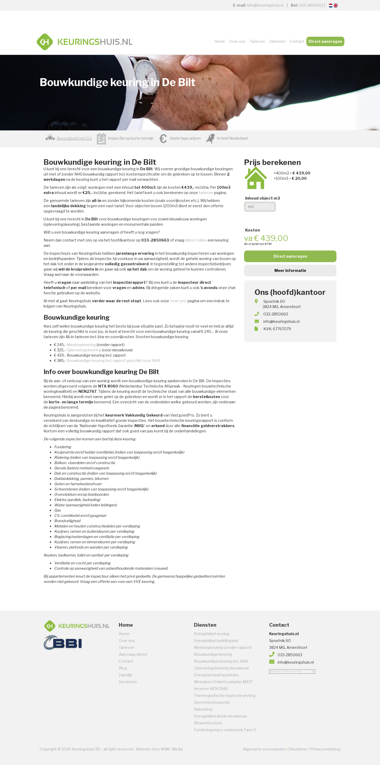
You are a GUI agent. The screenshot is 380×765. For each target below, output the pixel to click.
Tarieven (257, 41)
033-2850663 (311, 5)
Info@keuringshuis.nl (265, 5)
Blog (123, 668)
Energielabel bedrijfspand (216, 640)
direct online (196, 240)
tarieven (206, 192)
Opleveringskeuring (83, 350)
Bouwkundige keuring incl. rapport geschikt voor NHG (113, 360)
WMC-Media (172, 749)
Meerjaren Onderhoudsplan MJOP (223, 681)
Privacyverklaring (325, 749)
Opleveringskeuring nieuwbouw (221, 668)
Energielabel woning (211, 633)
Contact (297, 41)
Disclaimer (297, 749)
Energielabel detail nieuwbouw (220, 716)
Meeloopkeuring (81, 344)
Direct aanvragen (325, 41)
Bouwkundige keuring (213, 654)
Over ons (237, 41)
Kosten (252, 230)
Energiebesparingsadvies (216, 675)
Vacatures (128, 681)
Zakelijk (125, 675)
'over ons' (178, 301)
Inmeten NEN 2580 (211, 688)
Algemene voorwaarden (264, 749)
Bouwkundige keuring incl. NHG (221, 661)
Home (219, 41)
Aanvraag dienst (133, 654)
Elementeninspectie (212, 702)
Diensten (277, 41)
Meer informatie (290, 270)
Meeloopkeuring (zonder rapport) (223, 647)
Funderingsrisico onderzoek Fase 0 (225, 730)
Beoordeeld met (74, 138)
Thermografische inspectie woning (224, 695)
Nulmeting (203, 709)
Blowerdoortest (208, 723)
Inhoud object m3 (262, 198)
